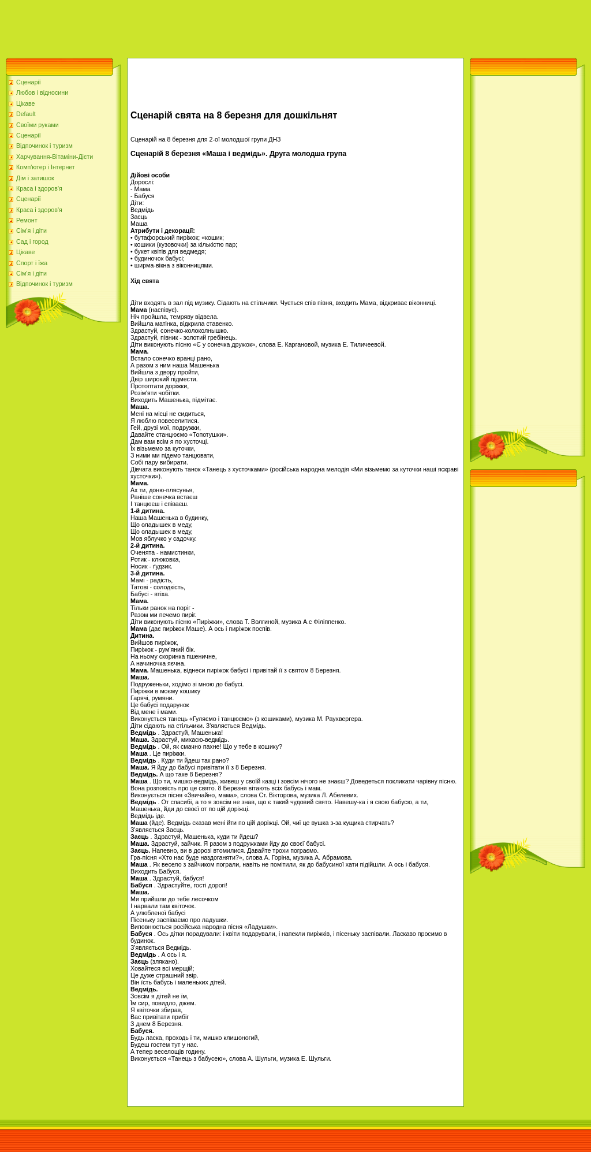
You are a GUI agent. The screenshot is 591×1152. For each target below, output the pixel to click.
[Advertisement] (210, 26)
